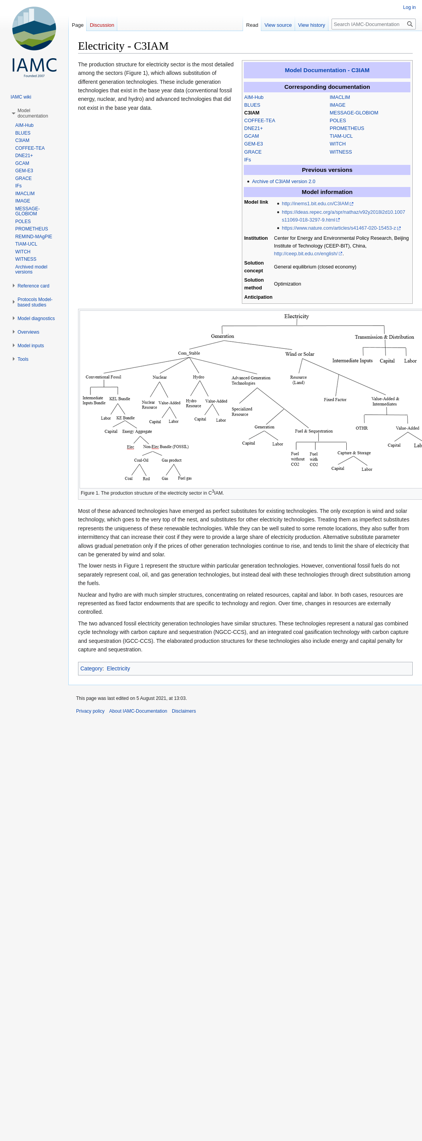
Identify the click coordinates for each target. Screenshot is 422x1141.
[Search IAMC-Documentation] (374, 24)
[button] (32, 113)
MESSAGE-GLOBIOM (354, 113)
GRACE (253, 152)
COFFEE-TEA (259, 120)
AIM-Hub (254, 97)
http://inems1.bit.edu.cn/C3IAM (315, 203)
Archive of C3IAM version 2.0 (283, 181)
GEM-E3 (253, 144)
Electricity (118, 668)
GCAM (251, 136)
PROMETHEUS (347, 128)
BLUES (252, 105)
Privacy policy (90, 711)
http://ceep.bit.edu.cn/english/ (306, 253)
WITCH (338, 144)
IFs (247, 160)
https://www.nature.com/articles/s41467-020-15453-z (339, 228)
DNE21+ (253, 128)
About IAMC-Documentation (138, 711)
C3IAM (251, 113)
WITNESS (341, 152)
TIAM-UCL (341, 136)
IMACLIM (340, 97)
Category (91, 668)
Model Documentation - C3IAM (327, 70)
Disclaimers (184, 711)
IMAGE (338, 105)
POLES (338, 120)
